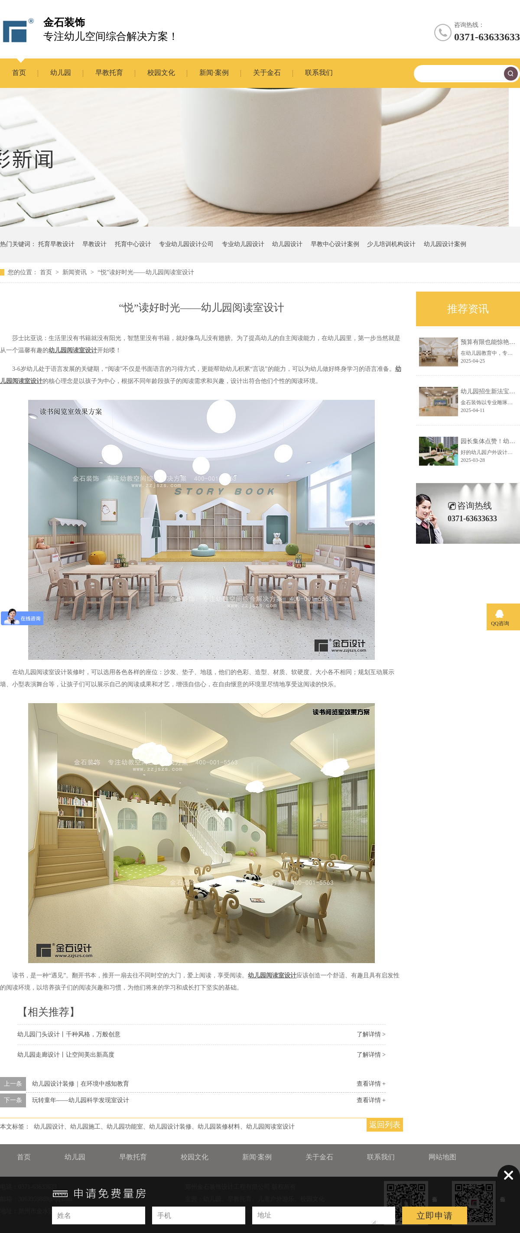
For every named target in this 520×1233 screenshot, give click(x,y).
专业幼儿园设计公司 (186, 244)
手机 (164, 1215)
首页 (19, 72)
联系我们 (319, 72)
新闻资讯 (75, 272)
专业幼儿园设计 (243, 244)
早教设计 (94, 244)
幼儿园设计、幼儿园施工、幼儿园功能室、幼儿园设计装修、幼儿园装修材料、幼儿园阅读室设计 (164, 1126)
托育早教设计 (56, 244)
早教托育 (109, 72)
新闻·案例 (214, 72)
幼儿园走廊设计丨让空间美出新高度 (65, 1054)
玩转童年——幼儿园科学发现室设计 (80, 1100)
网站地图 (442, 1157)
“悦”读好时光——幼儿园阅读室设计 (146, 272)
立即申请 (434, 1215)
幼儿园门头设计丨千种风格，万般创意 (68, 1034)
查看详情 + (371, 1083)
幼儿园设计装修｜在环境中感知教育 (80, 1083)
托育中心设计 (133, 244)
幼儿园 (60, 72)
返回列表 (384, 1124)
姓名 (64, 1215)
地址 (264, 1215)
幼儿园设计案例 (445, 244)
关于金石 (267, 72)
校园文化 (161, 72)
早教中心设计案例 (335, 244)
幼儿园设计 (287, 244)
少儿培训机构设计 (391, 244)
